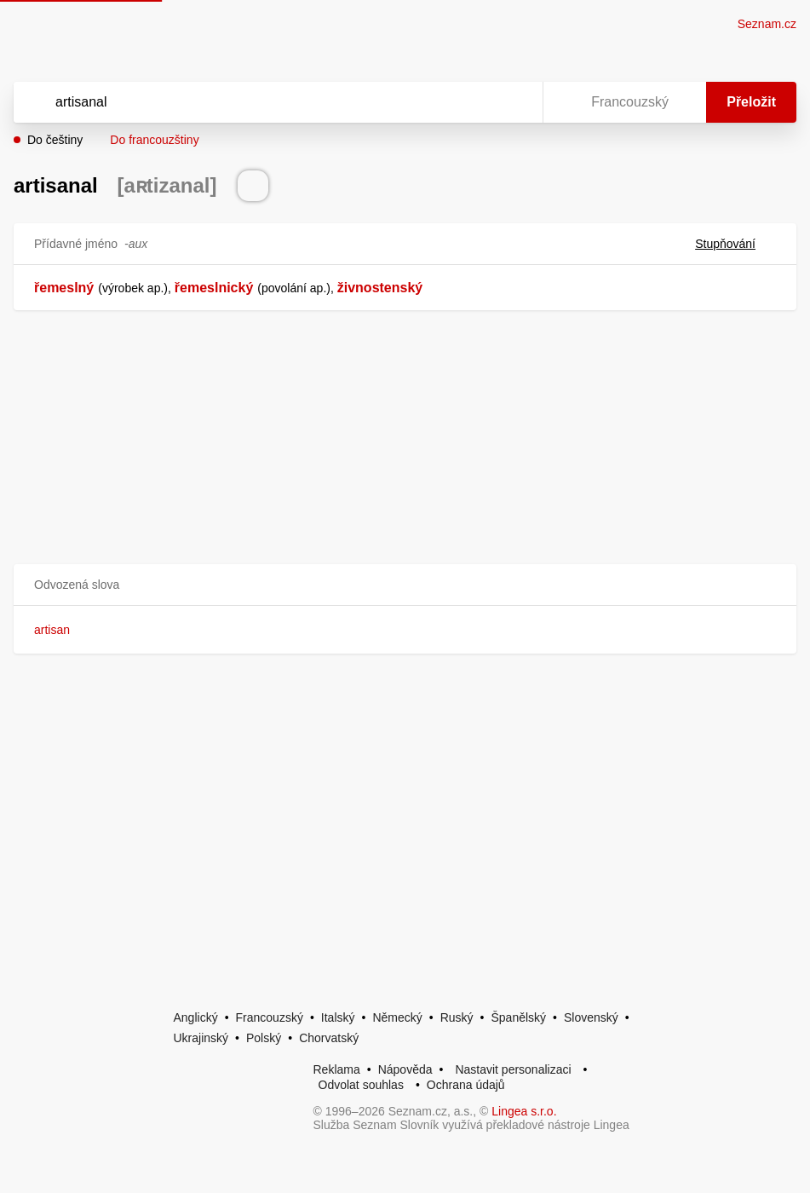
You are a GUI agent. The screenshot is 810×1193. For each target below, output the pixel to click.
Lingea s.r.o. (523, 1111)
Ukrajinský (201, 1038)
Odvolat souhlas (361, 1085)
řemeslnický (214, 287)
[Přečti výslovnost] (253, 186)
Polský (263, 1038)
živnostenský (379, 287)
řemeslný (64, 287)
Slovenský (591, 1017)
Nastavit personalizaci (513, 1069)
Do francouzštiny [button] (154, 140)
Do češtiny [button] (55, 140)
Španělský (518, 1017)
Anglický (196, 1017)
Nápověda (405, 1069)
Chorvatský (329, 1038)
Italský (338, 1017)
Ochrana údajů (466, 1085)
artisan (52, 630)
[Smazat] (476, 102)
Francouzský (269, 1017)
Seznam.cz (767, 24)
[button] (405, 585)
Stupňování (735, 244)
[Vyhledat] (256, 102)
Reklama (336, 1069)
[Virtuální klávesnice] (513, 102)
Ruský (457, 1017)
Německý (397, 1017)
